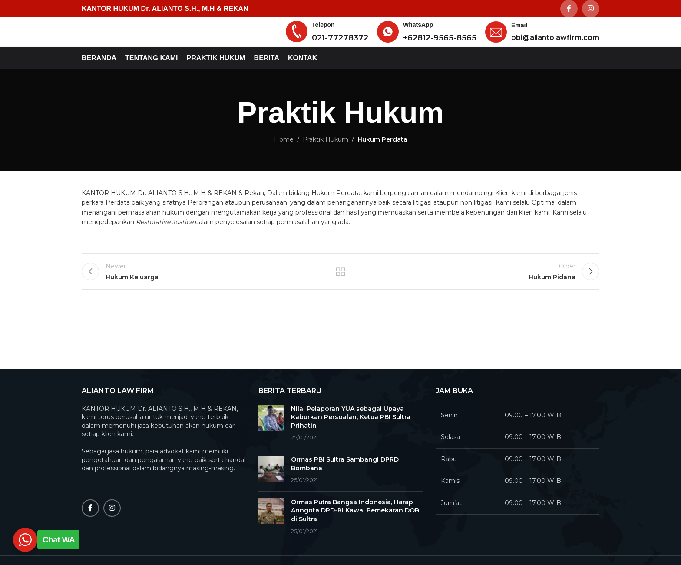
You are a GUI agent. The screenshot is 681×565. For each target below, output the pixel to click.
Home (284, 159)
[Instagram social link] (590, 9)
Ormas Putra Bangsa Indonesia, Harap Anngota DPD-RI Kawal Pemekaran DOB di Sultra (355, 529)
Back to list (340, 294)
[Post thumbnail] (271, 442)
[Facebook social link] (569, 9)
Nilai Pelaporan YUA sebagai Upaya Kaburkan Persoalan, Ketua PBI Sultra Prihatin (350, 436)
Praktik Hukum (325, 159)
